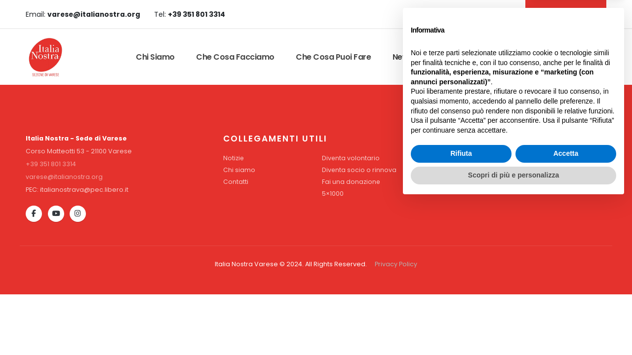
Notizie (233, 158)
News (403, 57)
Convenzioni (459, 57)
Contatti (520, 57)
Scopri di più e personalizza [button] (513, 328)
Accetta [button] (566, 307)
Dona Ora (576, 57)
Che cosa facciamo (235, 57)
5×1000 (333, 193)
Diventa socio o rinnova (359, 170)
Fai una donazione (351, 182)
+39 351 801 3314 (51, 164)
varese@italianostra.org (65, 177)
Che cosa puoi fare (333, 57)
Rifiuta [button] (461, 307)
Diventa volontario (351, 158)
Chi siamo (155, 57)
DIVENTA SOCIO (564, 14)
